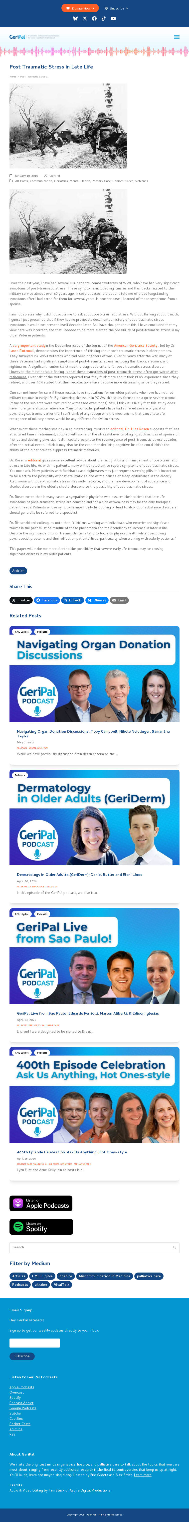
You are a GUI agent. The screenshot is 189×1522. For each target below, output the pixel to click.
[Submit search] (174, 1247)
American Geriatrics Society (135, 346)
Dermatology (36, 887)
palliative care (149, 1277)
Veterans (141, 181)
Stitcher (15, 1414)
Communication (41, 181)
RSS (12, 1435)
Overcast (16, 1393)
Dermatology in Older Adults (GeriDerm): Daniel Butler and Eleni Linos (79, 875)
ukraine (41, 1285)
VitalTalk (61, 1285)
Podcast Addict (21, 1403)
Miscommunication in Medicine (104, 1277)
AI (46, 1164)
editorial (116, 429)
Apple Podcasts (21, 1388)
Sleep (129, 181)
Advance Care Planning (30, 1164)
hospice (65, 1277)
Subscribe (116, 8)
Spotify (15, 1398)
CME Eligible (22, 632)
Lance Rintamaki (21, 351)
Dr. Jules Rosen (137, 429)
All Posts (21, 181)
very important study (29, 346)
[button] (177, 37)
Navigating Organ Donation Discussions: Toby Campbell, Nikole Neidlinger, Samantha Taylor (93, 734)
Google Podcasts (22, 1409)
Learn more (143, 1475)
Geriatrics (61, 181)
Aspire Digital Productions (90, 1491)
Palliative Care (50, 1025)
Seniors (118, 181)
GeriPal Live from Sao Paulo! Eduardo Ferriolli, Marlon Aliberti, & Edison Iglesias (88, 1014)
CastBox (16, 1419)
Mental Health (80, 181)
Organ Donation (38, 748)
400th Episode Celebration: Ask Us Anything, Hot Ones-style (72, 1153)
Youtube (15, 1430)
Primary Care (101, 181)
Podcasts (42, 632)
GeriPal (54, 176)
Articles (18, 571)
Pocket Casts (19, 1424)
